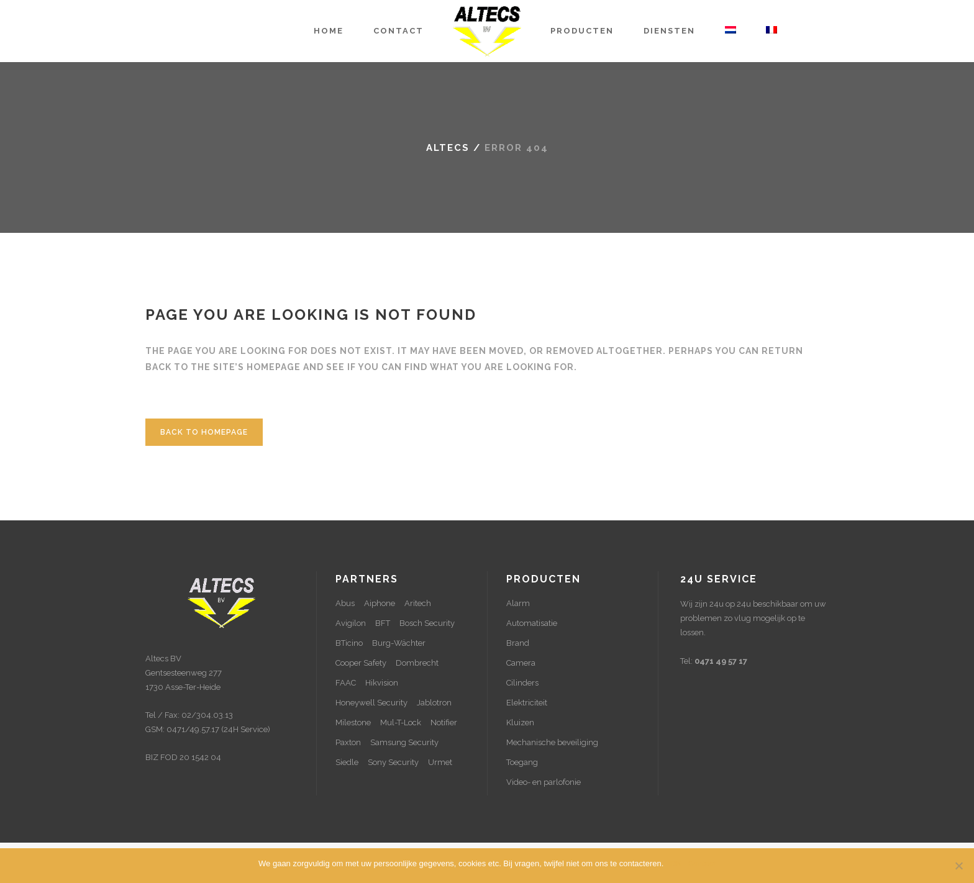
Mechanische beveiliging (552, 742)
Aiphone (379, 603)
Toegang (522, 762)
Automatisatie (531, 623)
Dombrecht (417, 663)
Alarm (518, 603)
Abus (345, 603)
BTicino (349, 643)
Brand (517, 643)
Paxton (348, 742)
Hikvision (381, 682)
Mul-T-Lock (400, 722)
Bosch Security (427, 623)
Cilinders (522, 682)
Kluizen (520, 722)
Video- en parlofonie (543, 782)
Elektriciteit (526, 702)
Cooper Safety (360, 663)
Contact (702, 863)
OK (675, 863)
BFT (382, 623)
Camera (520, 663)
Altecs (448, 147)
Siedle (346, 762)
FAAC (345, 682)
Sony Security (393, 762)
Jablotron (434, 702)
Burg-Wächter (399, 643)
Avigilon (350, 623)
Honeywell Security (371, 702)
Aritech (417, 603)
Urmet (440, 762)
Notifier (443, 722)
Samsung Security (404, 742)
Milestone (353, 722)
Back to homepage (204, 432)
